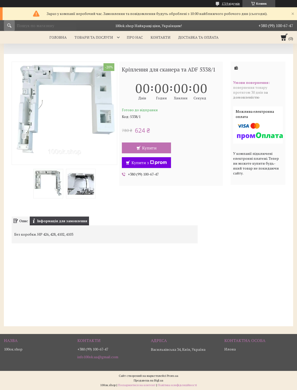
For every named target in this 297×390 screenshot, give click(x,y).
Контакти (160, 37)
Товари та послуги (94, 37)
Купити (149, 148)
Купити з (149, 162)
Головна (58, 37)
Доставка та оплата (198, 37)
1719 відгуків (231, 3)
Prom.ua (172, 376)
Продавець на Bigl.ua (148, 380)
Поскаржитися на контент (136, 385)
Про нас (135, 37)
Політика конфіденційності (177, 385)
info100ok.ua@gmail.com (97, 357)
